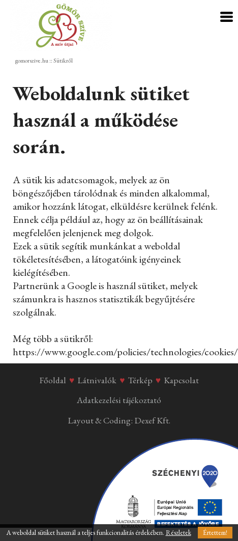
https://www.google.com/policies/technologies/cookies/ (125, 351)
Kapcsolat (181, 380)
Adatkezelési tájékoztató (119, 400)
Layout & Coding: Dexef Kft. (119, 420)
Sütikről (63, 60)
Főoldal (52, 380)
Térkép (140, 380)
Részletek (178, 532)
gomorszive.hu (31, 60)
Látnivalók (96, 380)
